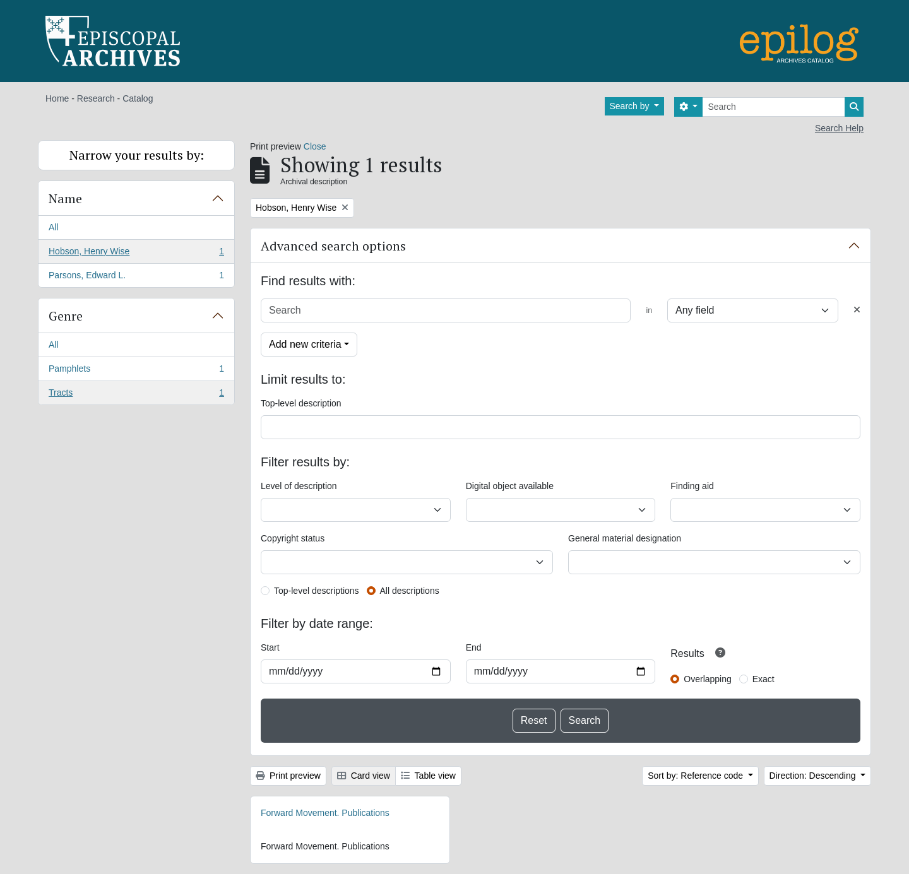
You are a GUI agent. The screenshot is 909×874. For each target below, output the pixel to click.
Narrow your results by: (136, 154)
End (474, 647)
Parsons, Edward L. (136, 277)
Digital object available (510, 486)
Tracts (136, 395)
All (54, 227)
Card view (363, 776)
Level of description (299, 486)
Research (96, 98)
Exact (763, 679)
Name (65, 198)
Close (315, 146)
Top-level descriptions (316, 591)
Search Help (839, 128)
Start (270, 647)
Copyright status (292, 538)
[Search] (773, 107)
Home (57, 98)
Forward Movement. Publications (325, 813)
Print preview (288, 776)
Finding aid (692, 486)
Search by (631, 106)
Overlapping (708, 679)
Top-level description (301, 403)
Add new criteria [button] (305, 344)
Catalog (137, 98)
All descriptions (409, 591)
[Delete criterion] (856, 310)
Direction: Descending (813, 776)
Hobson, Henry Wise (136, 254)
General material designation (624, 538)
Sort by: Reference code (697, 776)
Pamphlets (136, 371)
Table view (428, 776)
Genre (66, 315)
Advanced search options (333, 245)
